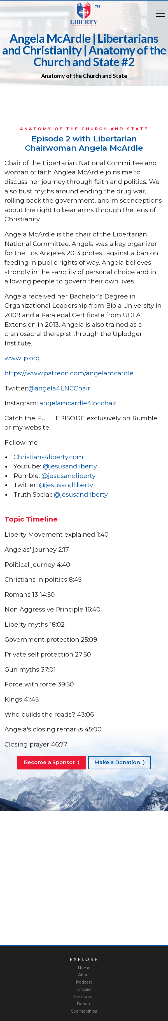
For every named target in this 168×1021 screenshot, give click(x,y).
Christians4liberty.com (48, 457)
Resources (84, 996)
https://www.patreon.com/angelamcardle (69, 373)
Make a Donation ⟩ (119, 762)
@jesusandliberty (70, 466)
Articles (84, 989)
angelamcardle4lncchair (77, 403)
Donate (84, 1003)
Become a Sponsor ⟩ (51, 762)
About (84, 974)
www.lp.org (22, 358)
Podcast (84, 982)
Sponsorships (84, 1011)
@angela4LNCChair (59, 388)
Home (84, 967)
